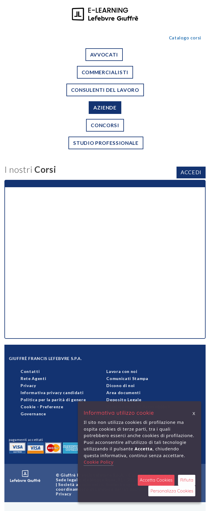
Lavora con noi (121, 371)
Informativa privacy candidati (52, 392)
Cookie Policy (98, 462)
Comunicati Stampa (127, 378)
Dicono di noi (120, 385)
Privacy (28, 385)
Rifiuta (186, 480)
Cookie (28, 406)
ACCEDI (191, 172)
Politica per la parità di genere (53, 399)
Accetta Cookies (156, 480)
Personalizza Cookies (171, 491)
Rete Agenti (33, 378)
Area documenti (123, 392)
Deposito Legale (123, 399)
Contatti (30, 371)
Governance (33, 413)
